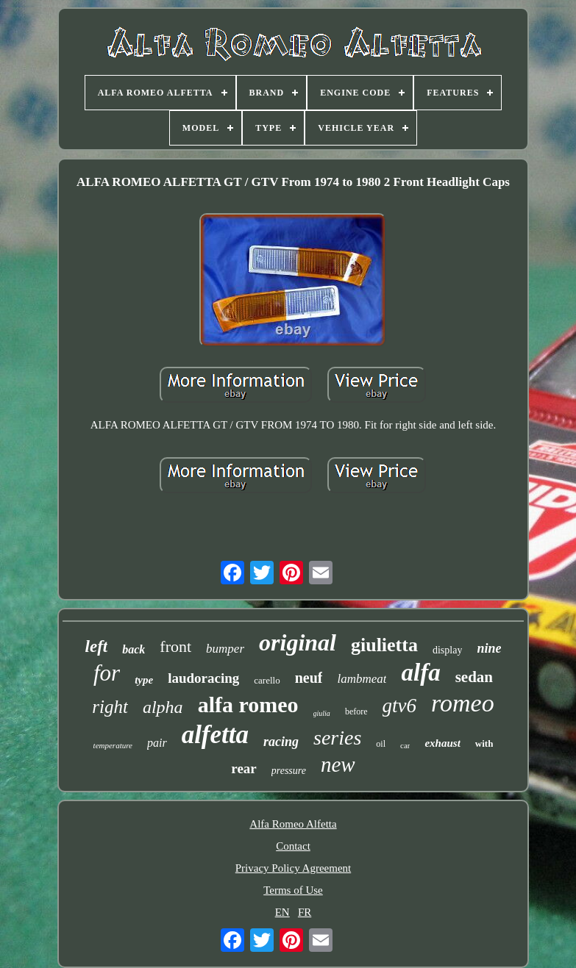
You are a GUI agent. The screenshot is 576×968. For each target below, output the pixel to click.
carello (267, 680)
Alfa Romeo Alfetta (292, 824)
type (144, 680)
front (175, 646)
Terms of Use (293, 890)
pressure (288, 770)
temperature (112, 745)
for (106, 673)
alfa (420, 672)
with (484, 743)
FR (304, 912)
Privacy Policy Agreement (293, 868)
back (133, 649)
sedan (474, 677)
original (297, 642)
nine (489, 648)
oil (380, 744)
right (110, 707)
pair (157, 742)
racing (281, 741)
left (96, 646)
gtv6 (400, 706)
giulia (321, 713)
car (405, 745)
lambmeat (361, 679)
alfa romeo (248, 704)
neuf (309, 678)
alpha (163, 707)
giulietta (384, 645)
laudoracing (203, 678)
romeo (462, 703)
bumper (225, 649)
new (338, 764)
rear (243, 768)
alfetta (215, 734)
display (447, 650)
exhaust (442, 743)
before (356, 711)
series (337, 737)
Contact (293, 846)
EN (282, 912)
